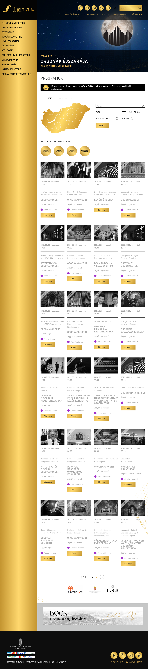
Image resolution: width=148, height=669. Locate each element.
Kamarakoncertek (11, 69)
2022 (71, 98)
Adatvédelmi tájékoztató (37, 662)
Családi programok (12, 27)
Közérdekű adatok (15, 662)
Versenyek (7, 50)
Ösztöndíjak (8, 45)
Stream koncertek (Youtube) (16, 74)
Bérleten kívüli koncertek (16, 55)
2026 (50, 98)
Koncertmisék (9, 64)
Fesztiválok (8, 32)
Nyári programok (10, 41)
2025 (55, 98)
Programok (92, 14)
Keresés (102, 125)
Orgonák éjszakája (73, 14)
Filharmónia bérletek (13, 23)
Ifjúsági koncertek (12, 36)
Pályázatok (137, 14)
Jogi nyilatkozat (58, 662)
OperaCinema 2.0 (10, 59)
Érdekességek (121, 14)
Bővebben (48, 215)
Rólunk (106, 14)
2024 (61, 98)
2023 (66, 98)
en (115, 8)
